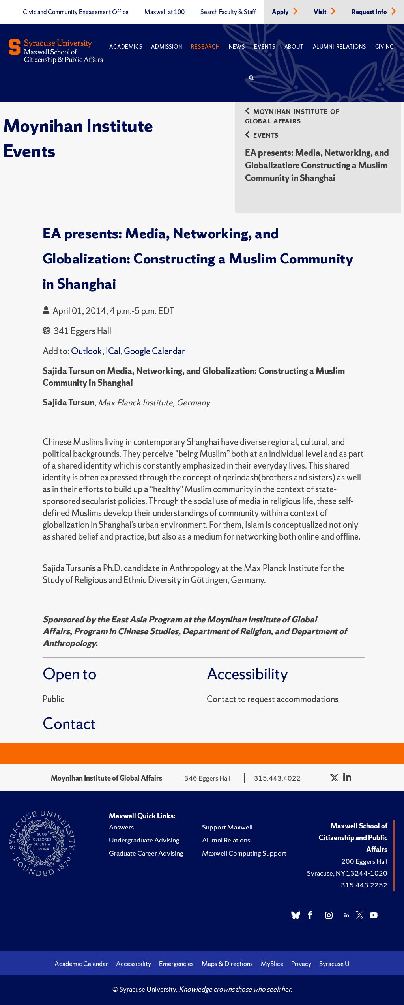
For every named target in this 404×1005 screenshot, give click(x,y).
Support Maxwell (227, 826)
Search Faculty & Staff (228, 12)
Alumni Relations (339, 46)
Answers (121, 826)
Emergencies (176, 963)
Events (264, 46)
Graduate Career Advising (146, 852)
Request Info (370, 12)
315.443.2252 (364, 884)
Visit (321, 12)
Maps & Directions (227, 963)
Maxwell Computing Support (244, 852)
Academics (125, 46)
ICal (113, 351)
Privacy (301, 963)
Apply (281, 12)
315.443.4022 (277, 778)
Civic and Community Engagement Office (76, 12)
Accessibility (133, 963)
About (294, 46)
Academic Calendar (81, 963)
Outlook (86, 351)
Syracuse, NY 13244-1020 (347, 873)
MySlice (272, 963)
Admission (166, 46)
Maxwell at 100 (164, 12)
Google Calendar (154, 351)
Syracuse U (334, 963)
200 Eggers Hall (364, 861)
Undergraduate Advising (144, 839)
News (237, 46)
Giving (384, 46)
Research (205, 46)
